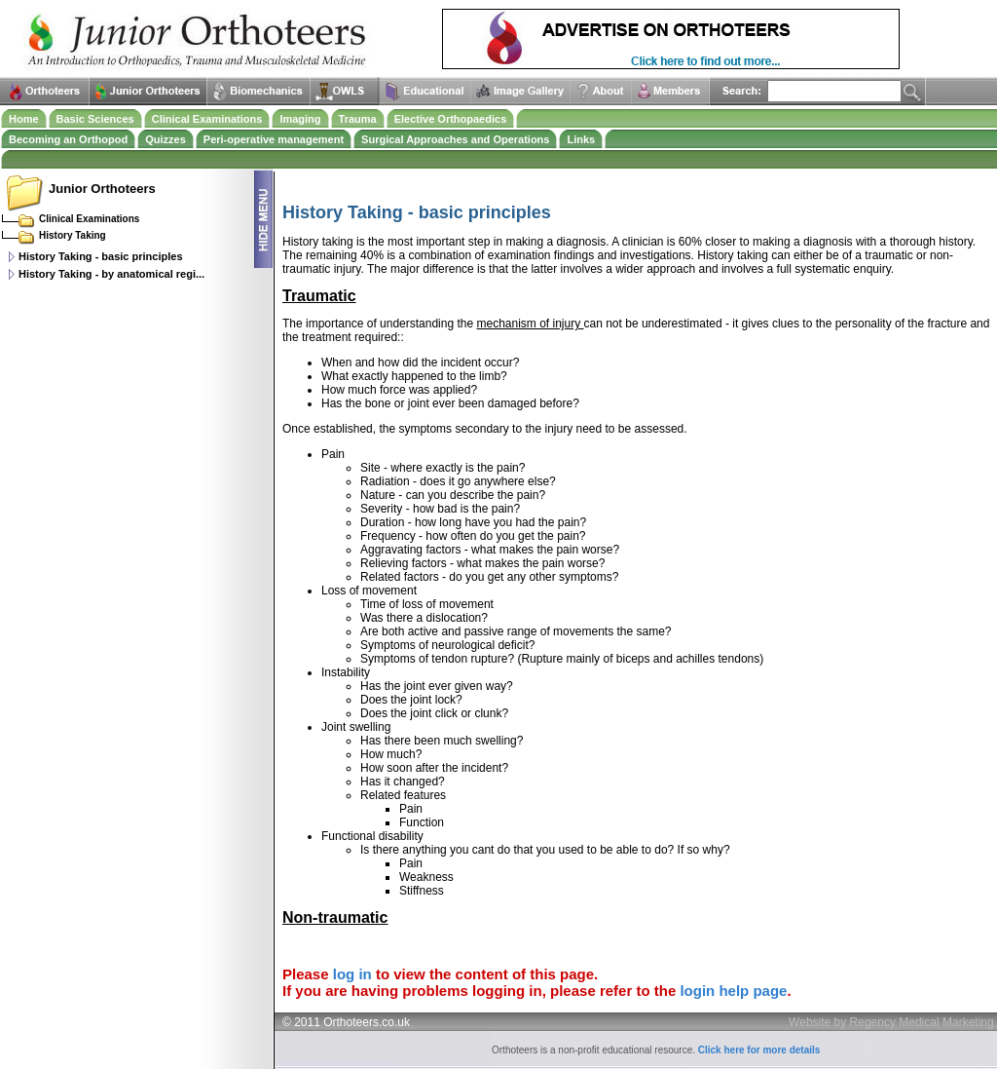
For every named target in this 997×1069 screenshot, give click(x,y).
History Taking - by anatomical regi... (111, 274)
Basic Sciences (95, 119)
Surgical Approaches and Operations (455, 139)
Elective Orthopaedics (450, 119)
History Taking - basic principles (100, 256)
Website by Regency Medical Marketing (891, 1022)
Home (24, 119)
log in (352, 974)
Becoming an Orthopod (68, 139)
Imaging (299, 119)
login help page (733, 990)
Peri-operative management (273, 139)
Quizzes (165, 139)
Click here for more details (759, 1050)
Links (581, 139)
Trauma (358, 119)
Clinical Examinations (207, 119)
